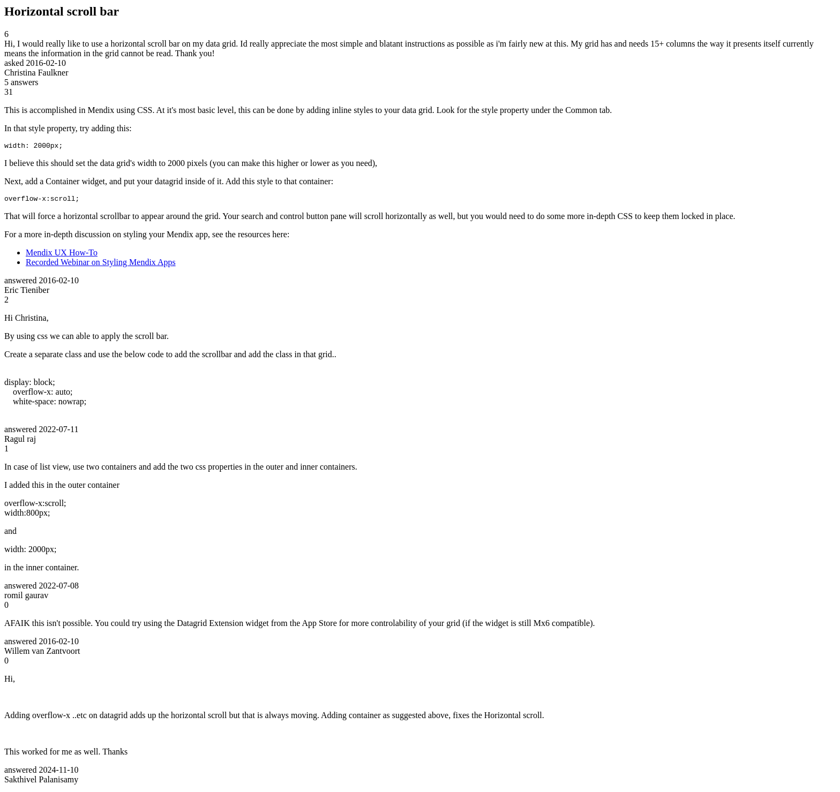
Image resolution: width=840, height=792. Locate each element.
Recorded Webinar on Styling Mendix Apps (101, 265)
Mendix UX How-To (62, 255)
